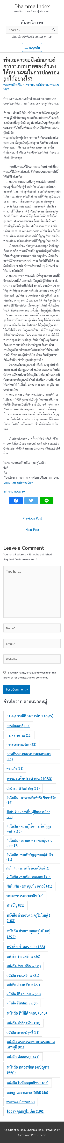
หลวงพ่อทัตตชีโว (12, 84)
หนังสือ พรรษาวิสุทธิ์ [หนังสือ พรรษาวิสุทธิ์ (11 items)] (22, 1032)
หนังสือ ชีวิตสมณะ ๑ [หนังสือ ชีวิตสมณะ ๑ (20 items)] (23, 994)
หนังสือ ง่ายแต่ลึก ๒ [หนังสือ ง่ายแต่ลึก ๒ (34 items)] (24, 966)
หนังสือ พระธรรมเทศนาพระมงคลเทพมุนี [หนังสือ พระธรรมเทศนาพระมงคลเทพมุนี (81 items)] (31, 1044)
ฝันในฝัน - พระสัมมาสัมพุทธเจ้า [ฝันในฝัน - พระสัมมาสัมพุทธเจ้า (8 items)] (28, 877)
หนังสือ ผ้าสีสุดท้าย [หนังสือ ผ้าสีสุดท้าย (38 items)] (23, 1023)
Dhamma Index (32, 5)
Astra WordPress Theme (32, 1135)
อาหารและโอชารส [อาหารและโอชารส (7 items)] (20, 1102)
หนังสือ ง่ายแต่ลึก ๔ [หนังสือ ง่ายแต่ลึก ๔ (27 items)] (23, 984)
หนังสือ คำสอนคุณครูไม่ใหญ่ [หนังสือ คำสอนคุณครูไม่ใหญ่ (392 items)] (28, 933)
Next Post (32, 529)
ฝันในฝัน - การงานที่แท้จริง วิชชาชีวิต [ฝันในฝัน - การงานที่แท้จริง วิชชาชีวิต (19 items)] (31, 800)
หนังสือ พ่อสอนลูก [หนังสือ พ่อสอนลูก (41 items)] (23, 1056)
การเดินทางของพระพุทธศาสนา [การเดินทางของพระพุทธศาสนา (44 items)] (29, 756)
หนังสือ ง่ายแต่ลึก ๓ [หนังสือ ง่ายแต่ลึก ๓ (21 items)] (22, 975)
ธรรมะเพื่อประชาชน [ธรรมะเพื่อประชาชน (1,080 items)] (29, 778)
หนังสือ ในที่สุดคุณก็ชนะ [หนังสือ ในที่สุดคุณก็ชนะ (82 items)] (27, 1082)
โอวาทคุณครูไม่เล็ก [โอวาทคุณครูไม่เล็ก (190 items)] (25, 1111)
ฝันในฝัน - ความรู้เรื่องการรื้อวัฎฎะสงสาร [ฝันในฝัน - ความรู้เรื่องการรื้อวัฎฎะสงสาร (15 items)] (28, 828)
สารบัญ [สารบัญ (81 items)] (15, 905)
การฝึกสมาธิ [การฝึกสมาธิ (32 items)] (18, 726)
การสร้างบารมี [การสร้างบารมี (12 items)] (18, 735)
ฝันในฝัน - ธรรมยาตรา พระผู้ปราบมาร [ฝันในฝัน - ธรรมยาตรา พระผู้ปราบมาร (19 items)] (29, 842)
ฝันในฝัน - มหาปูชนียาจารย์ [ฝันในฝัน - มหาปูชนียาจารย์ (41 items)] (29, 886)
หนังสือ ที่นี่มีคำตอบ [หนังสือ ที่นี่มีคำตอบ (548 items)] (27, 1012)
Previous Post (32, 518)
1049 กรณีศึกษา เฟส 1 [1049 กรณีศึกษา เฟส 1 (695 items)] (30, 715)
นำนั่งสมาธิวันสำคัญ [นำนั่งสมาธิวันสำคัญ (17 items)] (23, 788)
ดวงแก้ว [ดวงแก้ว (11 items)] (14, 768)
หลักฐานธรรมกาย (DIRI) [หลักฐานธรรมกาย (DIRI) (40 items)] (27, 1092)
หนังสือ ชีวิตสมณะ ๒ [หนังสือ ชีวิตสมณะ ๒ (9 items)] (22, 1003)
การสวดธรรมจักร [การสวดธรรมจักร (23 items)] (21, 744)
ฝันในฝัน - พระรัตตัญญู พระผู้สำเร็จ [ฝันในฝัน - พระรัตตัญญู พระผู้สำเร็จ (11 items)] (29, 856)
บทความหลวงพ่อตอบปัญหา (18, 482)
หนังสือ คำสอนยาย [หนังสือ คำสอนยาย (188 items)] (26, 946)
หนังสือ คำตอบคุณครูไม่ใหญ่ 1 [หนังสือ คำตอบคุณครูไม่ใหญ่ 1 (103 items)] (29, 918)
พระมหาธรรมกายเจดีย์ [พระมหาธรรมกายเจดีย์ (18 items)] (24, 896)
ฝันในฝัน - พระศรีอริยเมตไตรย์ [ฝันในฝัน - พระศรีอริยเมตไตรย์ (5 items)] (27, 868)
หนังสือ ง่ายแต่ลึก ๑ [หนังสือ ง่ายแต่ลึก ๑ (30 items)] (23, 956)
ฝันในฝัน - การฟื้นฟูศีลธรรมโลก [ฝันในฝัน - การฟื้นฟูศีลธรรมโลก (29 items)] (28, 814)
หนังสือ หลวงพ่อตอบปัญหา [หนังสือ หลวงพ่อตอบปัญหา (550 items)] (28, 1069)
